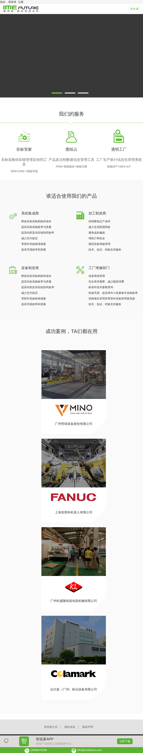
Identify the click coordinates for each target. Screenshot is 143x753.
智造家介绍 (51, 726)
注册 (20, 2)
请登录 (12, 2)
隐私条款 (69, 726)
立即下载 (124, 741)
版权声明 (87, 726)
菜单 (134, 8)
